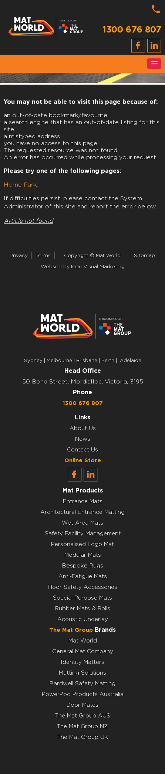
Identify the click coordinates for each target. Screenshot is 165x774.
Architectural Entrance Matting (82, 512)
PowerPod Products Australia (83, 694)
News (82, 439)
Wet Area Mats (82, 523)
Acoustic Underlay (82, 619)
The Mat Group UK (82, 737)
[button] (154, 63)
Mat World (82, 641)
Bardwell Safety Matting (82, 683)
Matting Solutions (82, 673)
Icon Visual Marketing (98, 266)
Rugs (96, 566)
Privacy (19, 255)
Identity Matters (82, 662)
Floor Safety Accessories (82, 587)
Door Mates (82, 705)
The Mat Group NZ (82, 726)
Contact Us (82, 450)
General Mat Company (82, 651)
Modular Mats (82, 555)
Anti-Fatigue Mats (82, 576)
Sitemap (144, 255)
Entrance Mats (82, 501)
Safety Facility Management (83, 533)
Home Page (21, 185)
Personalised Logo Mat (82, 544)
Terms (43, 255)
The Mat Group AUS (82, 716)
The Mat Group (71, 630)
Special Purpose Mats (82, 598)
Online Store (82, 460)
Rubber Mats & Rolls (82, 608)
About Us (83, 428)
